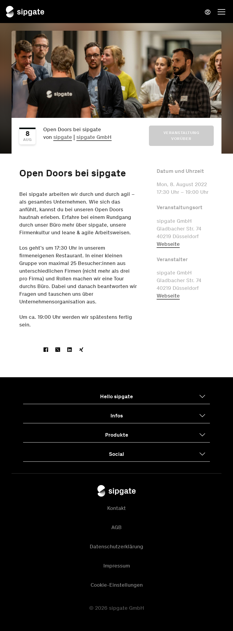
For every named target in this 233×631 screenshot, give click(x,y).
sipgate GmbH (94, 137)
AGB (116, 527)
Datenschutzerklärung (116, 546)
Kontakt (116, 508)
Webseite (168, 244)
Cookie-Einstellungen (117, 585)
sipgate (62, 137)
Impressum (116, 565)
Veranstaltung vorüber (181, 135)
